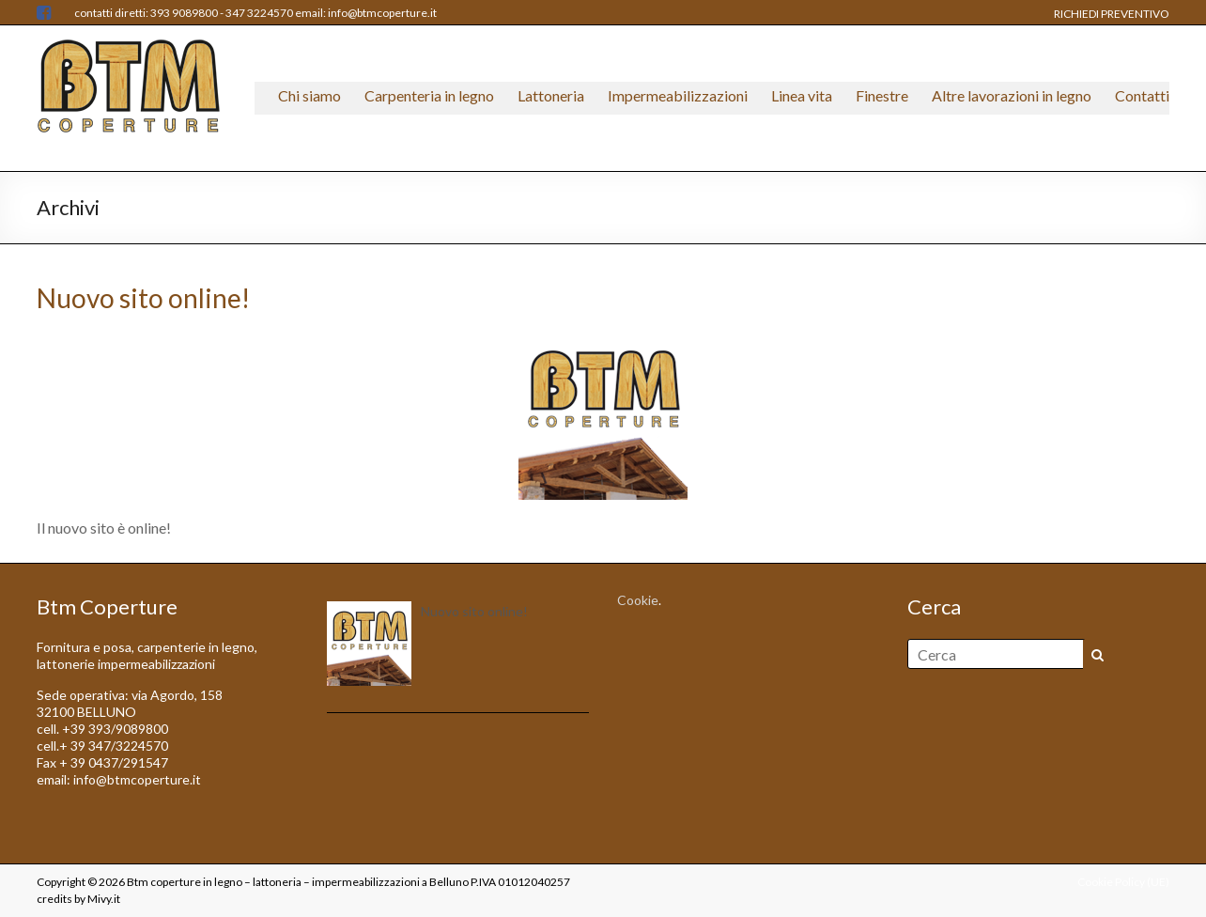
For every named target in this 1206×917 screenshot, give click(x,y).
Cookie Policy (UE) (1123, 882)
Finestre (882, 95)
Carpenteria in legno (429, 95)
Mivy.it (103, 899)
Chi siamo (309, 95)
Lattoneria (551, 95)
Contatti (1142, 95)
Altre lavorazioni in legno (1011, 95)
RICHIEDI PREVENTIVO (1111, 14)
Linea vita (801, 95)
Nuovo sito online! (143, 298)
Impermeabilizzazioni (678, 95)
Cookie (637, 600)
